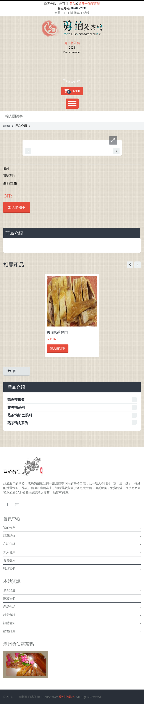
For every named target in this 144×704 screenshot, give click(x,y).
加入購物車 (16, 207)
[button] (72, 91)
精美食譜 (72, 615)
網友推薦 (72, 632)
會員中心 (61, 12)
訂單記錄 (72, 536)
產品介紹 (72, 607)
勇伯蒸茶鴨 (72, 43)
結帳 (86, 12)
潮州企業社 (66, 697)
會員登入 (72, 561)
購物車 (74, 12)
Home (8, 125)
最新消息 (72, 591)
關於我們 (72, 599)
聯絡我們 (72, 569)
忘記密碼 (72, 544)
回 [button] (12, 371)
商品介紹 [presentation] (14, 233)
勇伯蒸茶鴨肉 (57, 332)
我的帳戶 (72, 528)
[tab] (71, 233)
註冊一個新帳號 (89, 3)
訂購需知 (72, 623)
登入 (72, 3)
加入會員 (72, 553)
